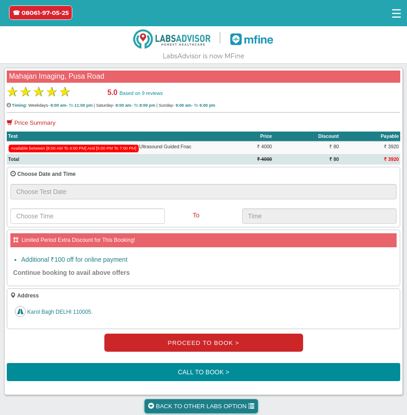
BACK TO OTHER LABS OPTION (201, 406)
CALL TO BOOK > (203, 372)
